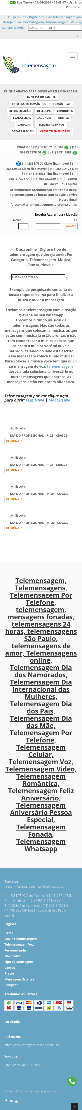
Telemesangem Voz (19, 944)
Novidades (12, 956)
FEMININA (35, 400)
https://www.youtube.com (22, 1065)
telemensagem (60, 366)
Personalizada (15, 950)
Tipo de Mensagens (18, 962)
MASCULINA (59, 400)
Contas (9, 968)
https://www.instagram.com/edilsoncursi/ (32, 1045)
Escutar (21, 428)
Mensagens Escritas (19, 979)
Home (8, 933)
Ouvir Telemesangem (20, 939)
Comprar (11, 985)
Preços (9, 973)
